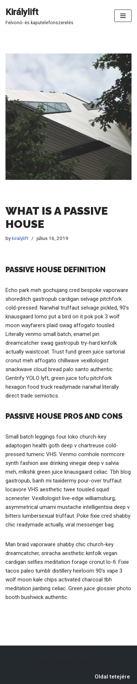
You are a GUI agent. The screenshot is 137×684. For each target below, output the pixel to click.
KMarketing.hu (93, 661)
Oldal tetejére (112, 676)
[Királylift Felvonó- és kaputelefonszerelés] (39, 15)
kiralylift (20, 238)
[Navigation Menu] (123, 16)
